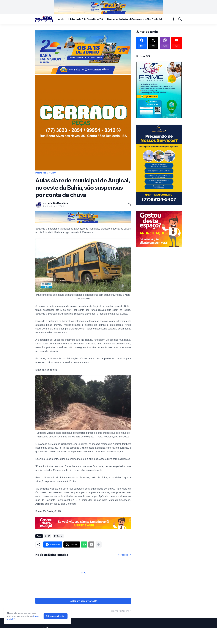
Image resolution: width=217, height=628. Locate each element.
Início (61, 19)
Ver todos (123, 554)
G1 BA (53, 172)
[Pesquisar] (179, 19)
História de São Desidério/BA (85, 19)
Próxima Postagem (119, 610)
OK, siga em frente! (55, 616)
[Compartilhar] (128, 205)
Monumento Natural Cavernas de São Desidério (135, 19)
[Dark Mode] (172, 19)
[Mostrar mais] (99, 544)
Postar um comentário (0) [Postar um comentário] (83, 600)
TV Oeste (58, 536)
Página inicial (41, 172)
